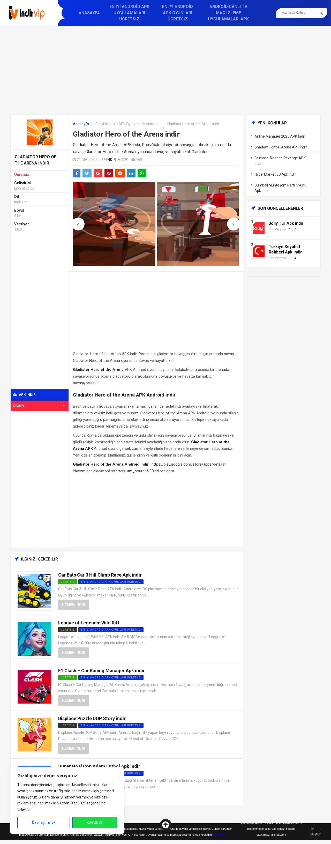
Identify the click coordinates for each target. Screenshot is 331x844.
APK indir (24, 395)
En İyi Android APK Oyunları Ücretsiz (177, 12)
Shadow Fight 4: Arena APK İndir (280, 147)
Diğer (39, 406)
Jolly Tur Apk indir (286, 223)
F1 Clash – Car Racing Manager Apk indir (101, 670)
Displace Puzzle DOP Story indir (92, 718)
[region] (67, 800)
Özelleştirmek (43, 822)
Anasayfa (89, 12)
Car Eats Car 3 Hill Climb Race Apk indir (100, 575)
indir (111, 160)
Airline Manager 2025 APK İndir (279, 136)
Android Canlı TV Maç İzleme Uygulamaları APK (228, 12)
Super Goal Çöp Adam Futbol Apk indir (99, 766)
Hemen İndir (73, 605)
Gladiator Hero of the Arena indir (126, 134)
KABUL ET (95, 822)
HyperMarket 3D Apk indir (275, 174)
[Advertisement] (165, 70)
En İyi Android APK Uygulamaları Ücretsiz (129, 12)
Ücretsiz (21, 175)
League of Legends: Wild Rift (88, 622)
